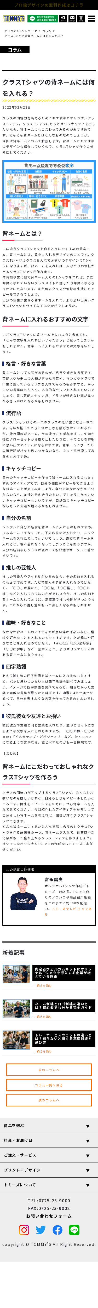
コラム (46, 31)
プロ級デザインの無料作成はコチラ (49, 5)
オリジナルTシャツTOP (20, 31)
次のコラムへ (49, 1100)
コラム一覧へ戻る (49, 1085)
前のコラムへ (49, 1069)
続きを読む (44, 985)
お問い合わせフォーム (49, 1215)
